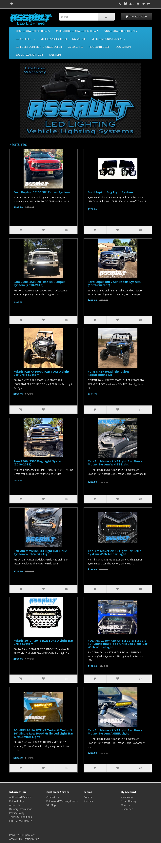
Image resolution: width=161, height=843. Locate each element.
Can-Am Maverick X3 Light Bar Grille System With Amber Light (114, 552)
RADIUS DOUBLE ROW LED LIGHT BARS (76, 31)
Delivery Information (20, 809)
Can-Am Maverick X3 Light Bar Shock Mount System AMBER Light (115, 731)
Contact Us (52, 797)
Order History (128, 801)
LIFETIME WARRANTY (20, 821)
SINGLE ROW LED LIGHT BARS (120, 31)
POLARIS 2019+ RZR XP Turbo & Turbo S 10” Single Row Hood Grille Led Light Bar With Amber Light (43, 733)
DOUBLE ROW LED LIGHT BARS (32, 31)
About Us (14, 805)
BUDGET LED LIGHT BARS (29, 54)
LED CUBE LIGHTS (25, 39)
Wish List (125, 805)
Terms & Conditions (20, 817)
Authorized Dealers (20, 797)
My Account (127, 797)
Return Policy (16, 801)
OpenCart (28, 835)
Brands (88, 797)
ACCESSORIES (75, 47)
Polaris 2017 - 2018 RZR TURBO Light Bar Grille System (43, 642)
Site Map (51, 805)
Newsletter (127, 809)
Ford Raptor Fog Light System (110, 192)
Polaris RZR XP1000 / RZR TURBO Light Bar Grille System (41, 373)
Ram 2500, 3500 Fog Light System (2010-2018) (38, 462)
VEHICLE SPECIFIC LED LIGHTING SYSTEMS (63, 39)
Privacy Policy (16, 813)
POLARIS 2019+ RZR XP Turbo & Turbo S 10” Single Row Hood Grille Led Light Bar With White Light (118, 643)
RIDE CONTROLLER (99, 47)
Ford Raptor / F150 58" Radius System (41, 192)
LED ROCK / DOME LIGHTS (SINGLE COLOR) (38, 47)
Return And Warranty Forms (61, 801)
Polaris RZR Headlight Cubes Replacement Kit (109, 373)
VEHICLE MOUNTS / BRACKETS (108, 39)
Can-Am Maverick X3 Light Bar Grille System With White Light (40, 552)
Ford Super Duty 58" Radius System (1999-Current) (114, 283)
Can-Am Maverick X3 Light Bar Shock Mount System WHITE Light (115, 462)
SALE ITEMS (55, 54)
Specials (88, 801)
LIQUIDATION (123, 47)
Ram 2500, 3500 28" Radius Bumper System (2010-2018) (39, 283)
